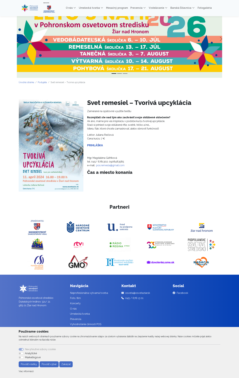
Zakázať (66, 364)
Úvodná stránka (26, 82)
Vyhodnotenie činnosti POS (85, 324)
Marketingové (33, 357)
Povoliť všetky (29, 364)
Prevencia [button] (136, 7)
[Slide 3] (125, 73)
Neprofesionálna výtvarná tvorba (89, 292)
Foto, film (75, 298)
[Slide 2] (119, 73)
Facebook (182, 292)
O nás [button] (69, 7)
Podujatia (42, 82)
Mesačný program (117, 7)
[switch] (21, 353)
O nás (73, 308)
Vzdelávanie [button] (156, 7)
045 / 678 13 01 (134, 298)
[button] (76, 8)
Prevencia (75, 319)
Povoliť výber (49, 364)
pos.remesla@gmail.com (110, 165)
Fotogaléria (205, 7)
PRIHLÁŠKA (95, 145)
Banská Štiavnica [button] (180, 7)
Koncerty (75, 303)
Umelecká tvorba (80, 313)
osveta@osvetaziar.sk (137, 292)
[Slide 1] (114, 73)
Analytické (31, 353)
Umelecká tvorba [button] (89, 7)
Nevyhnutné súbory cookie (40, 349)
